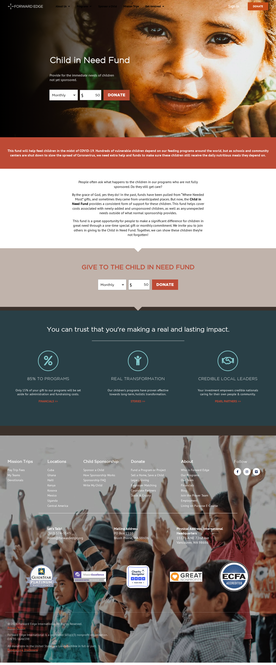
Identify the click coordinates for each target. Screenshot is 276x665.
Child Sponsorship (100, 464)
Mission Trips (20, 464)
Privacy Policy (16, 630)
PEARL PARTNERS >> (228, 404)
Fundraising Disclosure (23, 652)
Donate (138, 464)
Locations (56, 464)
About (187, 464)
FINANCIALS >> (48, 404)
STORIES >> (138, 404)
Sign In (232, 6)
